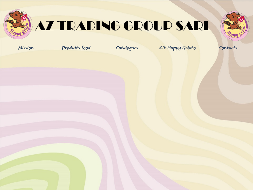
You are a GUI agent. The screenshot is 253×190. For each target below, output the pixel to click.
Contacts (228, 47)
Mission (26, 47)
